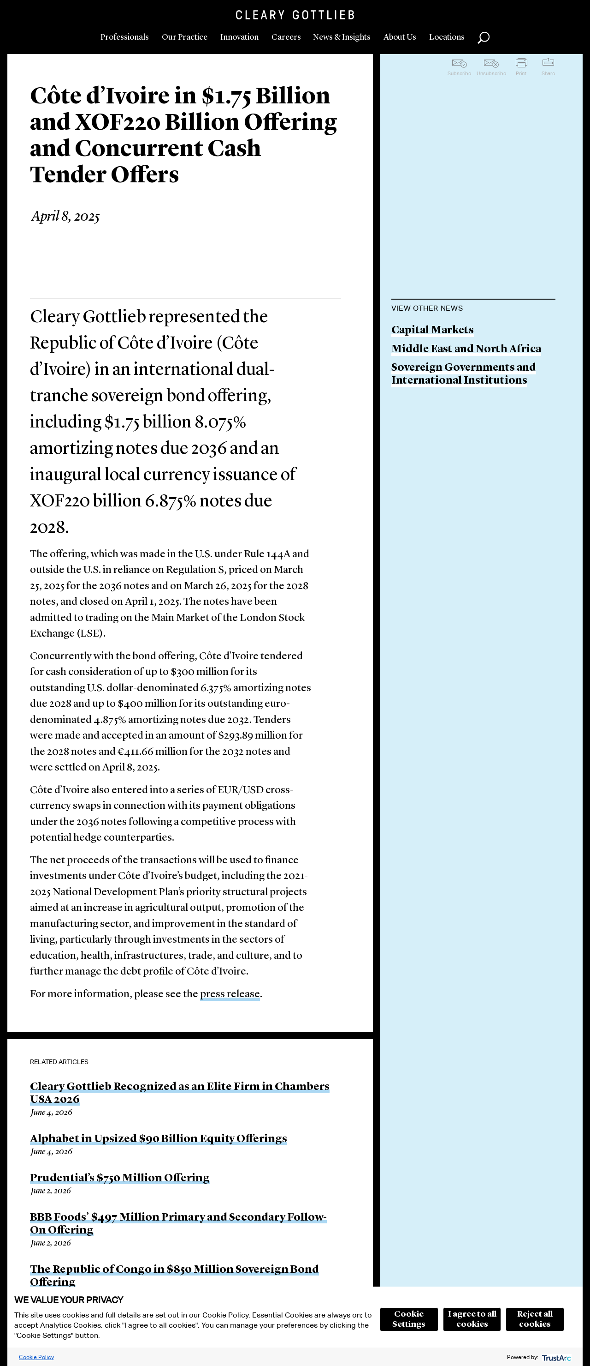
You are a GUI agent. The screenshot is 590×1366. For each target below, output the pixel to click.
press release (230, 994)
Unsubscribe (491, 73)
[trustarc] (555, 1357)
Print (521, 73)
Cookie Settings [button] (408, 1319)
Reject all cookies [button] (535, 1319)
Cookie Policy (36, 1357)
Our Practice (184, 37)
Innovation (239, 37)
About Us (400, 37)
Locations (447, 37)
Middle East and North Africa (466, 349)
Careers (286, 37)
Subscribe (459, 73)
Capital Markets (432, 330)
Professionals (124, 37)
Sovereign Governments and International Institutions (463, 374)
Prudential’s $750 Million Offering (120, 1178)
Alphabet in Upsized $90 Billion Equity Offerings (158, 1139)
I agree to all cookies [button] (472, 1319)
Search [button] (484, 38)
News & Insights (342, 37)
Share (548, 73)
